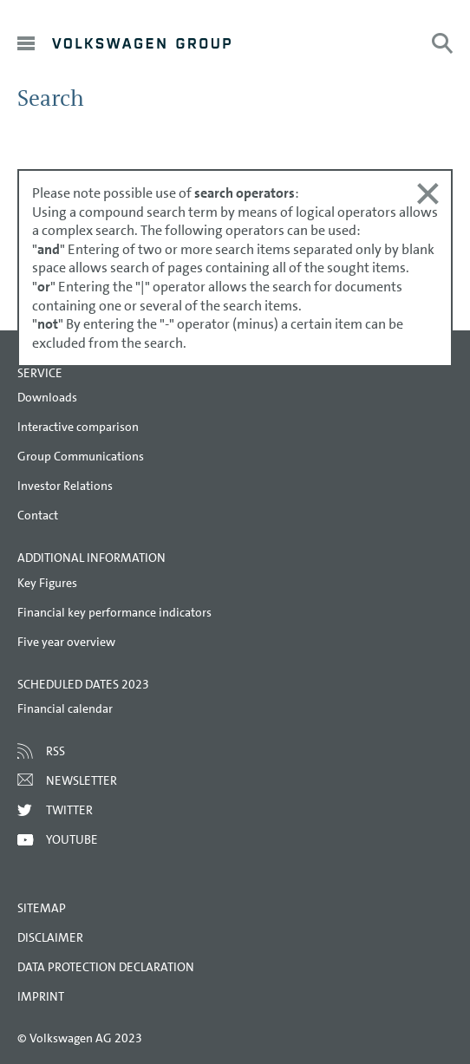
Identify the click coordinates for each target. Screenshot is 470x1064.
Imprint (40, 996)
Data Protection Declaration (105, 967)
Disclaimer (50, 937)
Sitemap (41, 908)
